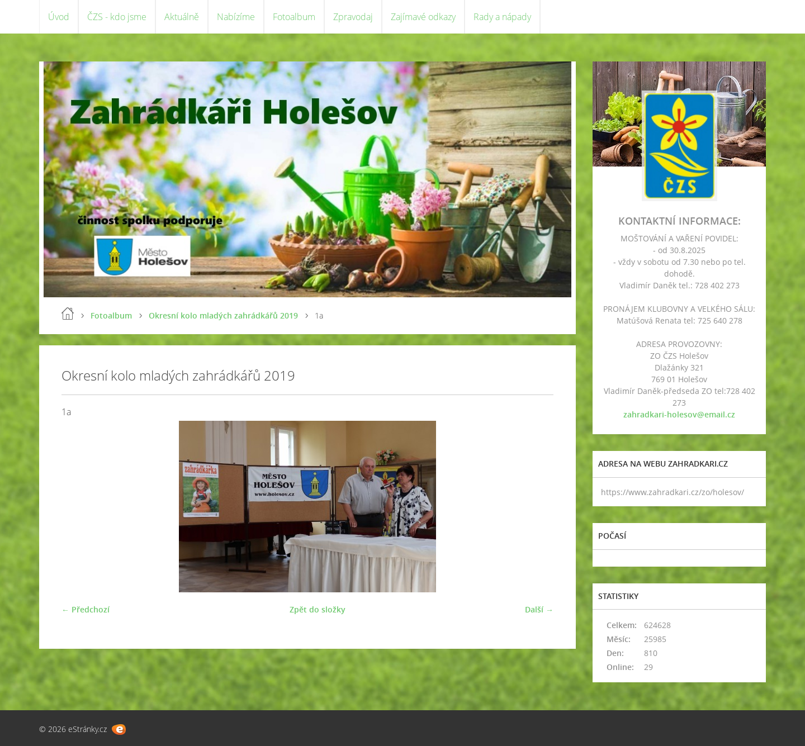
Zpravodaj (353, 17)
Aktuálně (181, 17)
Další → (539, 609)
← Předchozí (85, 609)
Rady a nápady (502, 17)
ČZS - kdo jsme (116, 17)
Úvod (58, 17)
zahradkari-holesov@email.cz (679, 414)
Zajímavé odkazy (423, 17)
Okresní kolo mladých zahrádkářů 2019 (223, 315)
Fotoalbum (294, 17)
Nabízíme (236, 17)
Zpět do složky (317, 609)
